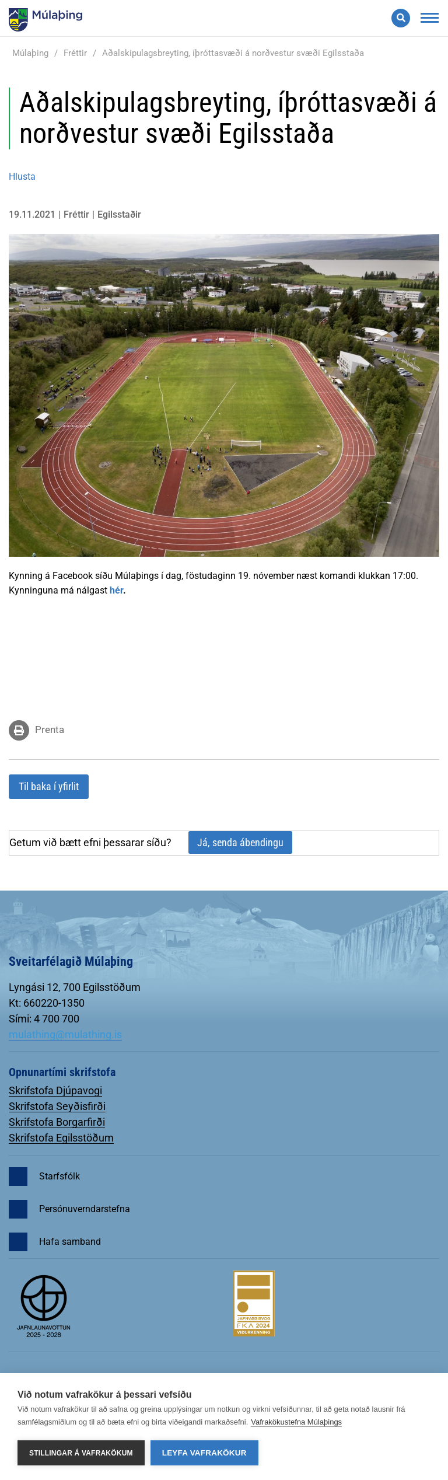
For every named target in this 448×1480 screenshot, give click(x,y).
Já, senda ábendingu (240, 842)
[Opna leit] (400, 18)
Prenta (49, 729)
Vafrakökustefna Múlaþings (296, 1422)
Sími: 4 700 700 (44, 1019)
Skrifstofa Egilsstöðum (61, 1138)
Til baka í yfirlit (49, 786)
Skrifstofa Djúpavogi (55, 1090)
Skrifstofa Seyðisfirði (57, 1106)
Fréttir (75, 53)
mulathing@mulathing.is (65, 1034)
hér (116, 590)
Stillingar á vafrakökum (81, 1453)
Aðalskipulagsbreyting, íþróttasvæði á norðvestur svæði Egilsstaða (233, 53)
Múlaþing (30, 53)
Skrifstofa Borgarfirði (57, 1122)
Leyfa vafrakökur (204, 1452)
